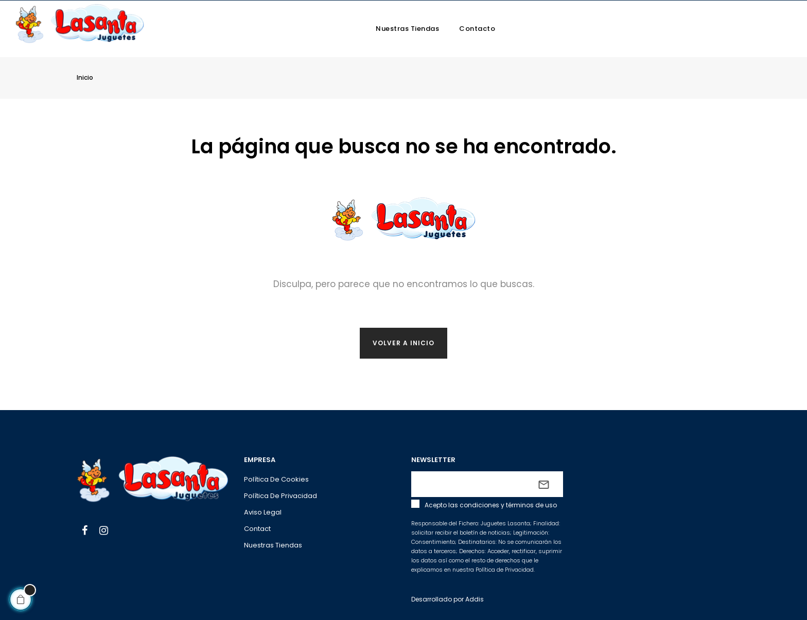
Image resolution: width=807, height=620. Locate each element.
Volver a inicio (403, 343)
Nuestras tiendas (273, 545)
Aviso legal (263, 512)
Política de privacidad (280, 496)
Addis (474, 599)
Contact (257, 529)
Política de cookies (276, 479)
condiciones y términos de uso (508, 505)
